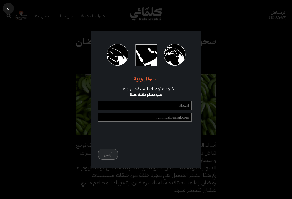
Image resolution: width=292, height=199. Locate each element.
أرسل (108, 154)
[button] (8, 8)
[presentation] (149, 135)
